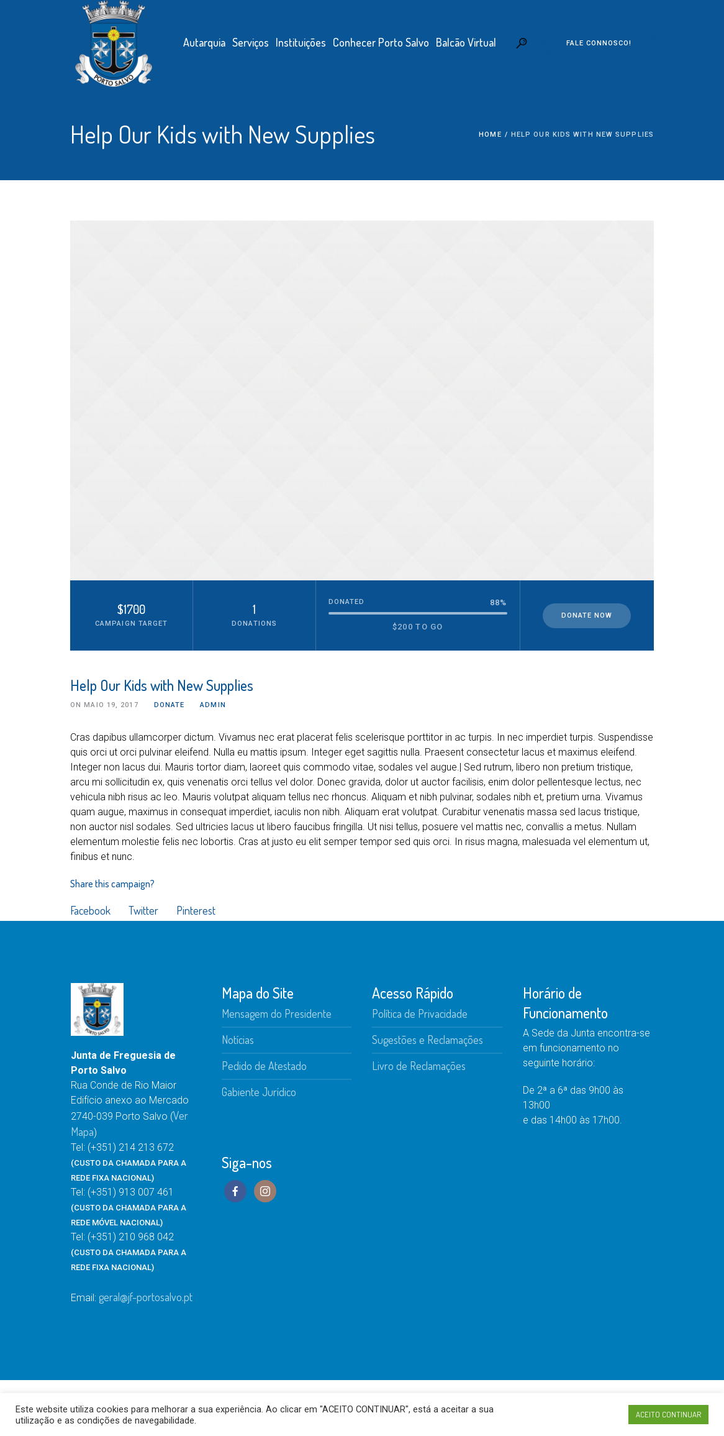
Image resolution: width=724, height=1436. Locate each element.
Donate (169, 705)
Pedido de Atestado (264, 1065)
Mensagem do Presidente (277, 1013)
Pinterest (195, 910)
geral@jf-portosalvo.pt (145, 1297)
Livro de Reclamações (419, 1065)
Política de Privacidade (420, 1013)
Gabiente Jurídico (259, 1092)
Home (490, 134)
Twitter (143, 910)
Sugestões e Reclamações (427, 1039)
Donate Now (586, 615)
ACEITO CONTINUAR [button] (668, 1414)
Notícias (238, 1039)
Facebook (90, 910)
